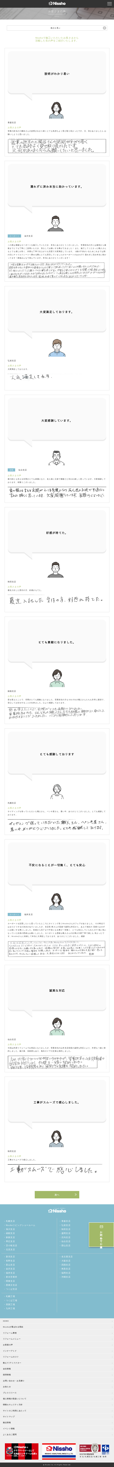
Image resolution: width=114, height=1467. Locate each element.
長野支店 (10, 1260)
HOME (6, 1321)
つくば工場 (11, 1300)
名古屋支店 (67, 1256)
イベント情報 (9, 1428)
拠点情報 (7, 1422)
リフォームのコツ (11, 1357)
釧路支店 (10, 1237)
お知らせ (7, 1387)
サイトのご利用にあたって (14, 1411)
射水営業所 (11, 1277)
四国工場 (10, 1304)
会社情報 (7, 1369)
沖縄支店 (66, 1277)
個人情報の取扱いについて (14, 1399)
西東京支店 (11, 1285)
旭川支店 (10, 1229)
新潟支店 (10, 1256)
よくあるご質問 (10, 1434)
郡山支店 (66, 1245)
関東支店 (10, 1281)
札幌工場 (10, 1296)
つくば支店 (11, 1289)
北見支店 (10, 1249)
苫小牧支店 (11, 1245)
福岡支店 (66, 1273)
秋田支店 (66, 1229)
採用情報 (7, 1375)
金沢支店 (10, 1268)
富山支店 (10, 1264)
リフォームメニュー (12, 1339)
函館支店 (10, 1233)
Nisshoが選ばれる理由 (13, 1327)
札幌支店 (10, 1221)
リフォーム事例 (10, 1333)
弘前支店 (66, 1225)
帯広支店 (10, 1241)
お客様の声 (8, 1345)
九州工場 (10, 1308)
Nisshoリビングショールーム (20, 1225)
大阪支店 (66, 1260)
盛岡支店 (66, 1233)
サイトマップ (9, 1416)
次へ (57, 1194)
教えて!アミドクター (12, 1363)
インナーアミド (10, 1351)
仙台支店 (66, 1241)
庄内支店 (66, 1237)
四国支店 (66, 1264)
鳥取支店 (66, 1268)
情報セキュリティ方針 (13, 1404)
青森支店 (66, 1221)
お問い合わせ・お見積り (13, 1381)
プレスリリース (10, 1393)
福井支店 (10, 1273)
